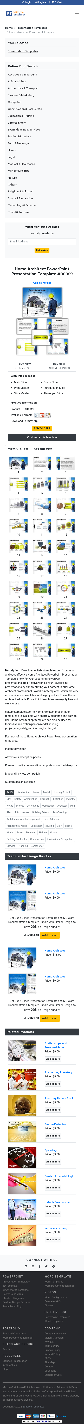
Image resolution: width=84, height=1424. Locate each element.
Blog (5, 1369)
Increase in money (56, 1228)
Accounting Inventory (58, 1072)
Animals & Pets (17, 81)
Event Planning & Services (24, 129)
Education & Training (21, 116)
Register (41, 2)
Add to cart (50, 935)
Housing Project (61, 792)
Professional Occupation (60, 839)
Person (36, 792)
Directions (50, 1370)
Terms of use (52, 1345)
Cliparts (49, 1305)
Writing (10, 832)
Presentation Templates (32, 27)
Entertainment (17, 122)
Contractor (36, 825)
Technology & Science (22, 205)
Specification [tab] (43, 448)
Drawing (11, 846)
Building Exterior (41, 812)
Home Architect (55, 867)
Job (17, 812)
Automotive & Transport (23, 88)
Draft (59, 825)
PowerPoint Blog (12, 1306)
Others (12, 184)
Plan (9, 812)
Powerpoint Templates (57, 1317)
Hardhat (44, 799)
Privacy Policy (52, 1350)
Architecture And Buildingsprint (23, 819)
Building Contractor (17, 839)
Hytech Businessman (58, 1202)
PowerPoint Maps (13, 1294)
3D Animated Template (16, 1289)
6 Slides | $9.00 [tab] (24, 366)
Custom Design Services (16, 1302)
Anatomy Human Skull (59, 1098)
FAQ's (48, 1358)
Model (46, 792)
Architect (62, 805)
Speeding (51, 1150)
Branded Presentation (15, 1360)
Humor (12, 150)
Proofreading (60, 812)
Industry (70, 799)
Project (20, 805)
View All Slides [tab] (18, 448)
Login (26, 2)
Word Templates (54, 1281)
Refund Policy (52, 1354)
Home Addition (51, 819)
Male (20, 832)
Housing (49, 825)
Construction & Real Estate (25, 109)
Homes (25, 812)
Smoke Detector (55, 1124)
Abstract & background (22, 74)
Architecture (30, 799)
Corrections (33, 805)
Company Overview (56, 1333)
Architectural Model (17, 825)
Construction (37, 839)
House (53, 832)
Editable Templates (33, 1406)
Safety (17, 799)
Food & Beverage (18, 143)
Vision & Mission (54, 1337)
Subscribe (42, 250)
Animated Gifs (53, 1301)
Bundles (7, 1349)
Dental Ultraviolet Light (60, 1176)
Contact (49, 1366)
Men (9, 799)
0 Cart (56, 2)
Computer (14, 102)
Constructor (37, 846)
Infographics (10, 1365)
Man (72, 805)
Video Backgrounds (56, 1297)
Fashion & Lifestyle (19, 136)
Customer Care (53, 1374)
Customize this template (42, 437)
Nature (12, 177)
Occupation (48, 805)
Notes (10, 805)
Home (9, 27)
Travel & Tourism (18, 212)
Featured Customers (14, 1333)
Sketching (31, 832)
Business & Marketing (21, 95)
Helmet (43, 832)
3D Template (10, 1285)
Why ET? (49, 1341)
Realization (24, 792)
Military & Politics (18, 171)
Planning (23, 846)
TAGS (10, 792)
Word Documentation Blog (60, 1285)
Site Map (50, 1362)
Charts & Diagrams (13, 1298)
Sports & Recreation (20, 198)
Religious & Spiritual (20, 191)
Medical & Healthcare (21, 164)
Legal (11, 157)
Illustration (57, 799)
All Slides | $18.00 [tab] (59, 366)
